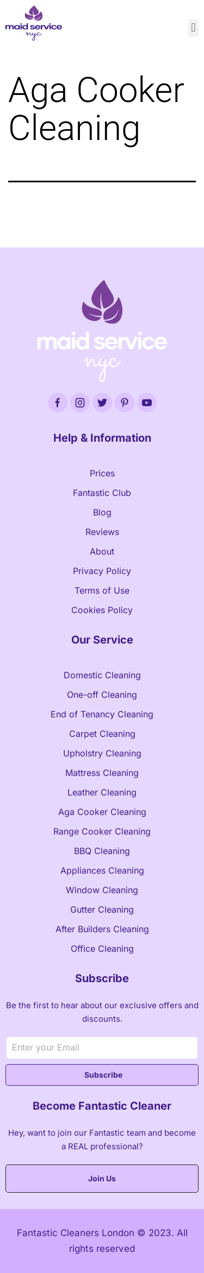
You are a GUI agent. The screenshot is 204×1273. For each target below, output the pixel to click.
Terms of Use (102, 590)
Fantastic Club (102, 492)
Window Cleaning (102, 889)
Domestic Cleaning (102, 675)
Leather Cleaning (102, 792)
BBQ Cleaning (102, 850)
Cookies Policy (102, 609)
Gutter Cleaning (102, 909)
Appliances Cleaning (102, 870)
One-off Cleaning (102, 694)
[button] (193, 28)
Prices (102, 473)
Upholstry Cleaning (102, 753)
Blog (102, 512)
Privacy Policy (102, 570)
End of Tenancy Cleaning (102, 714)
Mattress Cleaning (102, 772)
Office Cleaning (102, 948)
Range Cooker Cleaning (102, 831)
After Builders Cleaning (102, 929)
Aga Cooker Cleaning (102, 811)
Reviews (102, 531)
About (102, 551)
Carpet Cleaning (102, 733)
